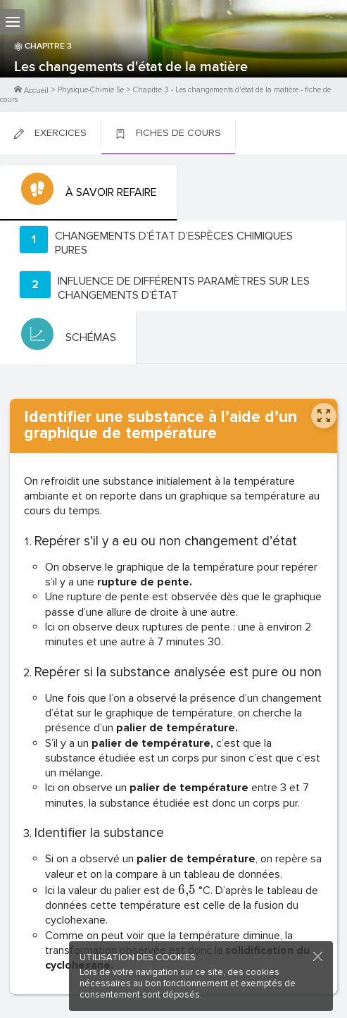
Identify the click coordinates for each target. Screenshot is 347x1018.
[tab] (88, 193)
